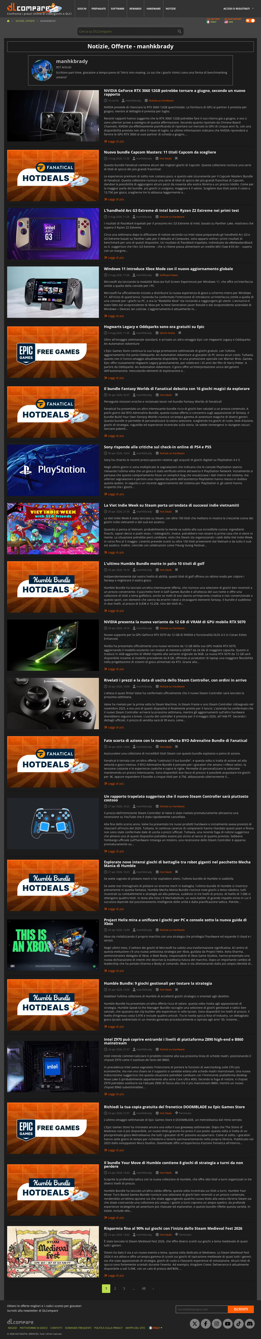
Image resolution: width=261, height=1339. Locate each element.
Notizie (171, 8)
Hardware (154, 8)
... (133, 1288)
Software (117, 8)
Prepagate (99, 8)
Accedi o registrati (236, 8)
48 (144, 1288)
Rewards (135, 8)
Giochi (81, 8)
